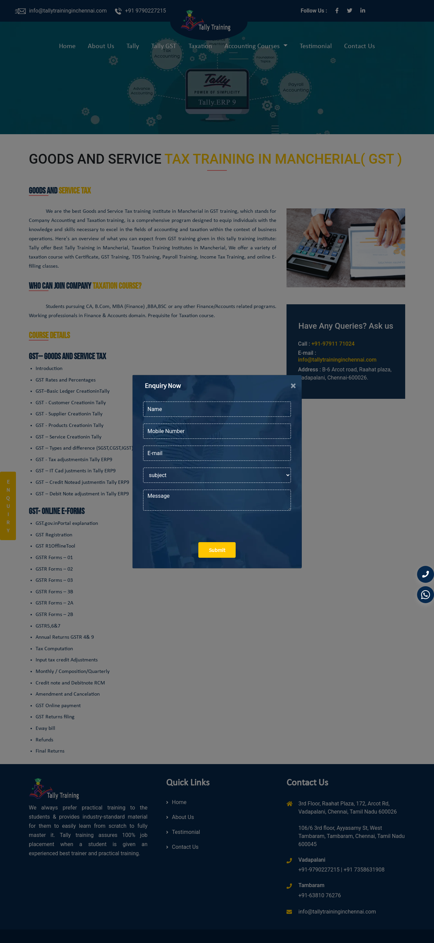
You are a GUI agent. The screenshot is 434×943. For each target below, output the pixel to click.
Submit (217, 550)
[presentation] (194, 524)
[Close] (293, 385)
